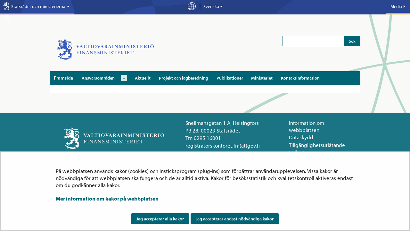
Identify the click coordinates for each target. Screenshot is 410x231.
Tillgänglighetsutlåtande (317, 144)
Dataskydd (301, 137)
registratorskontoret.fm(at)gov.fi (222, 145)
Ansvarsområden (98, 78)
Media (397, 6)
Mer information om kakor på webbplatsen (107, 198)
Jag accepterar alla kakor (160, 219)
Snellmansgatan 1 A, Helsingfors (222, 122)
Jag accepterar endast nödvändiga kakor (235, 219)
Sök (352, 41)
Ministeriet (262, 78)
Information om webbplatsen (306, 126)
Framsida (63, 78)
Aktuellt (143, 78)
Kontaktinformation (300, 78)
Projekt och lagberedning (183, 78)
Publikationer (230, 78)
